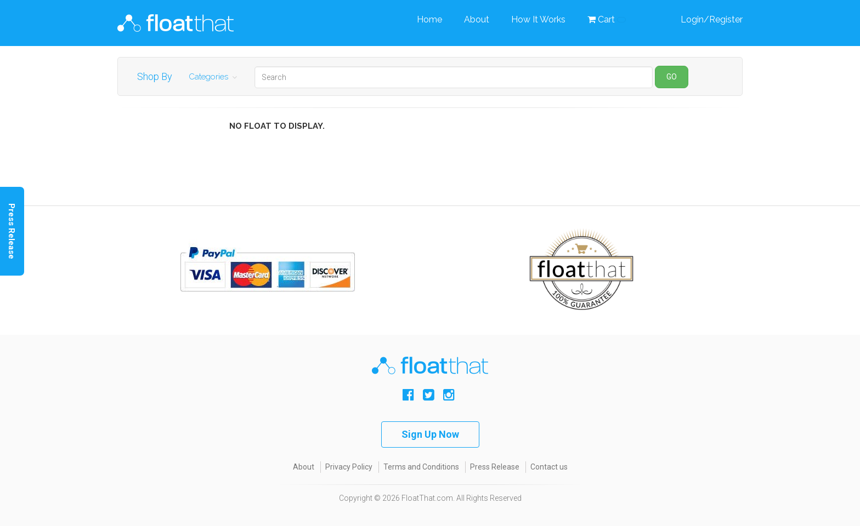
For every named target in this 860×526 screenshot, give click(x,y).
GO (671, 76)
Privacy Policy (348, 466)
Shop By (154, 76)
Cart (606, 19)
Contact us (549, 466)
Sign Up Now (430, 434)
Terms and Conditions (421, 466)
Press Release (494, 466)
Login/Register (712, 19)
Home (429, 19)
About (476, 19)
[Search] (453, 77)
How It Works (538, 19)
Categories (208, 77)
